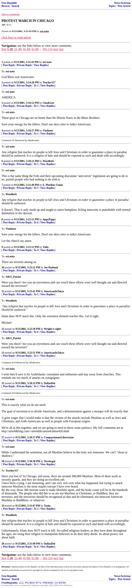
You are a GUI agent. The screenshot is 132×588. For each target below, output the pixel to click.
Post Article (124, 6)
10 (3, 267)
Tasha (47, 505)
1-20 (10, 49)
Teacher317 (49, 82)
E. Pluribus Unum (53, 184)
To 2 (36, 508)
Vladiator (48, 130)
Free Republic (9, 3)
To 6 (36, 222)
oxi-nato (47, 62)
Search (15, 6)
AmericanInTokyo (54, 291)
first (4, 49)
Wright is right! (52, 328)
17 (3, 437)
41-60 (26, 49)
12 (3, 328)
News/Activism (122, 3)
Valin (45, 247)
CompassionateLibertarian (59, 437)
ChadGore (48, 102)
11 (3, 291)
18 (3, 461)
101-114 (47, 49)
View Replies (41, 65)
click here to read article (16, 37)
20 (3, 543)
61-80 (35, 49)
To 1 (36, 85)
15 (3, 383)
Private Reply (24, 65)
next (56, 49)
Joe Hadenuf (51, 267)
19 (3, 505)
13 (3, 352)
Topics (112, 6)
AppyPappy (49, 219)
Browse (6, 6)
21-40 (17, 49)
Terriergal (49, 461)
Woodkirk (48, 161)
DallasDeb (49, 383)
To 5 (36, 294)
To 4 (36, 250)
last (61, 49)
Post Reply (9, 65)
